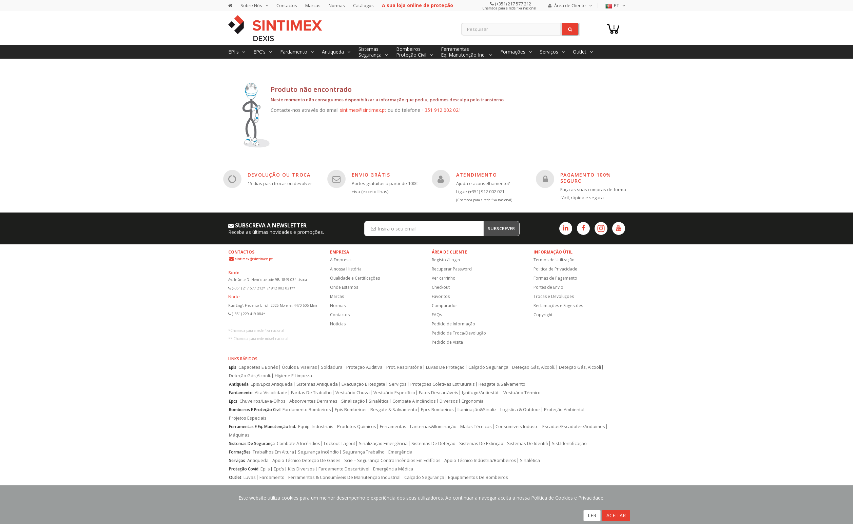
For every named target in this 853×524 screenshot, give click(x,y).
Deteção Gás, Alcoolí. (533, 367)
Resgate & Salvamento (502, 384)
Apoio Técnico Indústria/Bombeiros (480, 460)
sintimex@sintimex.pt (363, 110)
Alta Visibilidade (271, 392)
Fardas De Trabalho (311, 392)
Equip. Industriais (315, 426)
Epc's (279, 469)
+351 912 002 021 (441, 110)
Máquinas (239, 435)
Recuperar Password (452, 269)
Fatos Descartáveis (438, 392)
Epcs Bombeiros (437, 409)
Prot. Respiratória (404, 367)
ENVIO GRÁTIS (371, 175)
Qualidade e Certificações (355, 278)
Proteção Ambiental (564, 409)
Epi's (265, 469)
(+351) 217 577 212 (512, 4)
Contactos (286, 5)
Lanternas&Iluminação (433, 426)
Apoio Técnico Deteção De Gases (306, 460)
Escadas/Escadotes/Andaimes (573, 426)
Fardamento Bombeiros (307, 409)
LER (592, 515)
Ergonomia (473, 401)
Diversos (449, 401)
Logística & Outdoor (520, 409)
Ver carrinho (443, 278)
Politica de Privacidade (555, 269)
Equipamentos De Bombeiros (478, 477)
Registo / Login (446, 260)
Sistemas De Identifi (527, 443)
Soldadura (332, 367)
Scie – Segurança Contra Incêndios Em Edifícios (392, 460)
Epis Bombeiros (351, 409)
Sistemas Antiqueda (317, 384)
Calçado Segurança (488, 367)
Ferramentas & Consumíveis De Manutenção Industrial (344, 477)
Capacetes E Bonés (258, 367)
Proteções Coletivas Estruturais (442, 384)
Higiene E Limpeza (293, 376)
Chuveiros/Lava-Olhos (262, 401)
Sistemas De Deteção (433, 443)
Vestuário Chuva (352, 392)
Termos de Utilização (554, 260)
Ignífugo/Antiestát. (481, 392)
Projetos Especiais (248, 418)
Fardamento (241, 392)
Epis (232, 367)
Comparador (444, 305)
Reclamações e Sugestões (558, 305)
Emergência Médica (393, 469)
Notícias (338, 324)
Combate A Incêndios (414, 401)
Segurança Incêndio (318, 452)
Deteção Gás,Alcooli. (250, 376)
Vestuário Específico (394, 392)
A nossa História (346, 269)
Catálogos (363, 5)
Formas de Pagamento (555, 278)
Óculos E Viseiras (299, 367)
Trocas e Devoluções (554, 296)
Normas (337, 5)
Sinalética (379, 401)
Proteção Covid (243, 469)
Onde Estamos (344, 287)
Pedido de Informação (453, 324)
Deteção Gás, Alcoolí (580, 367)
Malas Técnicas (476, 426)
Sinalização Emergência (383, 443)
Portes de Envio (548, 287)
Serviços (398, 384)
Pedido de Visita (447, 342)
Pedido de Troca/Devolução (459, 333)
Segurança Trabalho (364, 452)
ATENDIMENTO (476, 175)
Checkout (441, 287)
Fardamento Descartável (343, 469)
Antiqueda (239, 384)
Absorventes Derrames (313, 401)
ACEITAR (616, 515)
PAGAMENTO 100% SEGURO (585, 178)
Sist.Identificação (569, 443)
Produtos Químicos (356, 426)
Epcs (233, 401)
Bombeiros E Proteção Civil (254, 409)
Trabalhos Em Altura (273, 452)
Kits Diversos (301, 469)
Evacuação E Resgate (363, 384)
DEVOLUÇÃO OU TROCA (279, 175)
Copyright (543, 315)
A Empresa (340, 260)
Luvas (250, 477)
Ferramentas (393, 426)
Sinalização (353, 401)
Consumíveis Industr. (517, 426)
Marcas (313, 5)
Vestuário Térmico (522, 392)
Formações (240, 452)
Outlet (235, 477)
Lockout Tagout (339, 443)
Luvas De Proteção (445, 367)
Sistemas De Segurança (252, 443)
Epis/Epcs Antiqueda (272, 384)
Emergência (400, 452)
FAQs (437, 315)
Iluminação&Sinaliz (477, 409)
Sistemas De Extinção (481, 443)
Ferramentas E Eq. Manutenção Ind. (262, 426)
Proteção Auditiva (364, 367)
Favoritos (441, 296)
